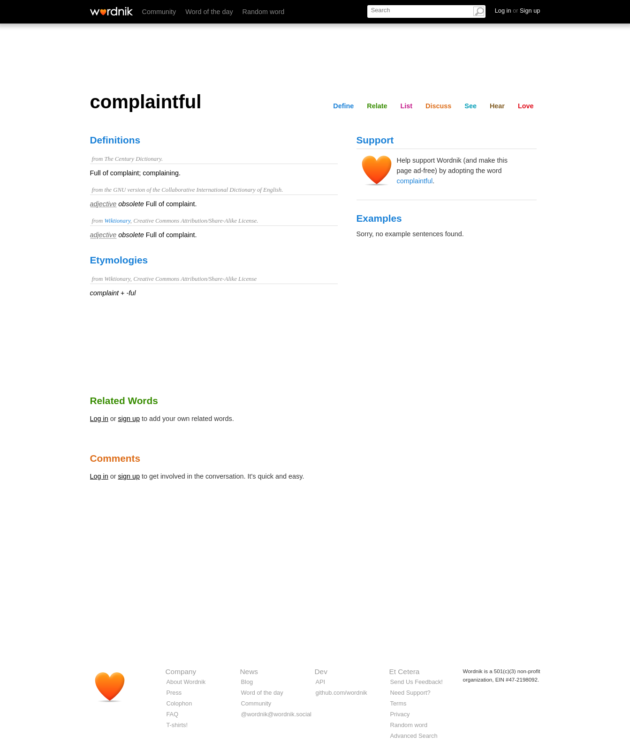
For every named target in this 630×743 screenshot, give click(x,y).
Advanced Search (414, 735)
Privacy (400, 714)
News (249, 671)
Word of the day (209, 11)
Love (526, 106)
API (321, 681)
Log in (99, 418)
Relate (377, 106)
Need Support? (410, 692)
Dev (321, 671)
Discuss (438, 106)
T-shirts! (177, 724)
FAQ (173, 714)
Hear (497, 106)
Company (181, 671)
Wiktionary (117, 221)
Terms (398, 703)
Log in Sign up (517, 10)
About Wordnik (186, 681)
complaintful (415, 181)
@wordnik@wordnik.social (276, 714)
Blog (247, 681)
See (470, 106)
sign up (129, 418)
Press (174, 692)
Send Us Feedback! (416, 681)
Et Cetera (404, 671)
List (407, 106)
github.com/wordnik (341, 692)
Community (159, 11)
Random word (264, 11)
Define (343, 106)
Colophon (179, 703)
